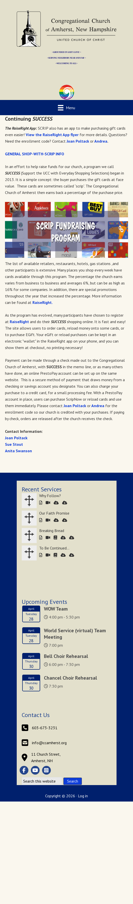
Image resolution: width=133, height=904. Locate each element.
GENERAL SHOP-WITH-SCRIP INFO (34, 153)
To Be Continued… (54, 547)
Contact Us (36, 715)
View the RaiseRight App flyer (52, 134)
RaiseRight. (42, 302)
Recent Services (42, 489)
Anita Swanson (18, 450)
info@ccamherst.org (49, 742)
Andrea (100, 141)
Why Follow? (50, 495)
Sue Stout (14, 444)
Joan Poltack (78, 141)
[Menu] (66, 107)
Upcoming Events (44, 602)
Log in (83, 795)
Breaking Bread (51, 530)
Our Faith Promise (54, 513)
